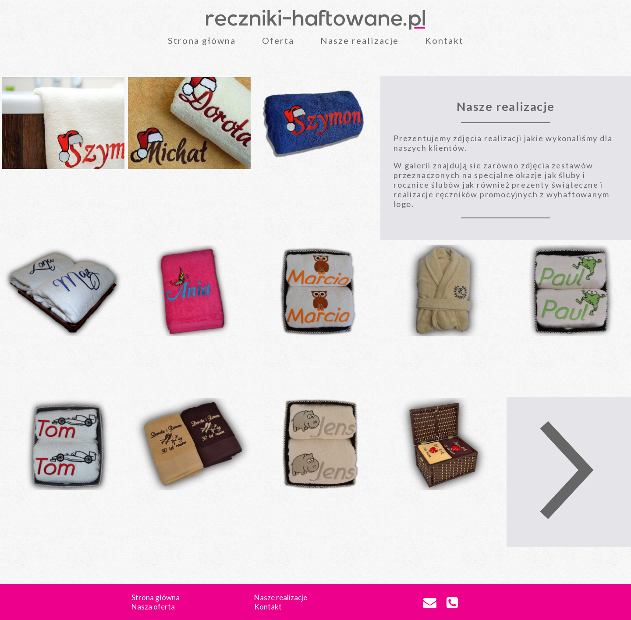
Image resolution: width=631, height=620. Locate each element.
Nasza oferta (153, 606)
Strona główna (202, 40)
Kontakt (444, 40)
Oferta (278, 40)
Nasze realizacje (359, 40)
